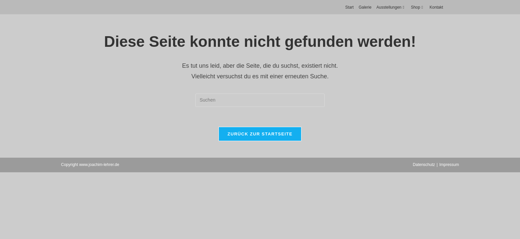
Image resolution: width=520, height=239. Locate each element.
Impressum (449, 164)
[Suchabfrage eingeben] (260, 100)
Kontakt (436, 7)
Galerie (364, 7)
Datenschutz (424, 164)
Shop (417, 7)
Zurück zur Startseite (260, 133)
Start (349, 7)
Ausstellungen (391, 7)
